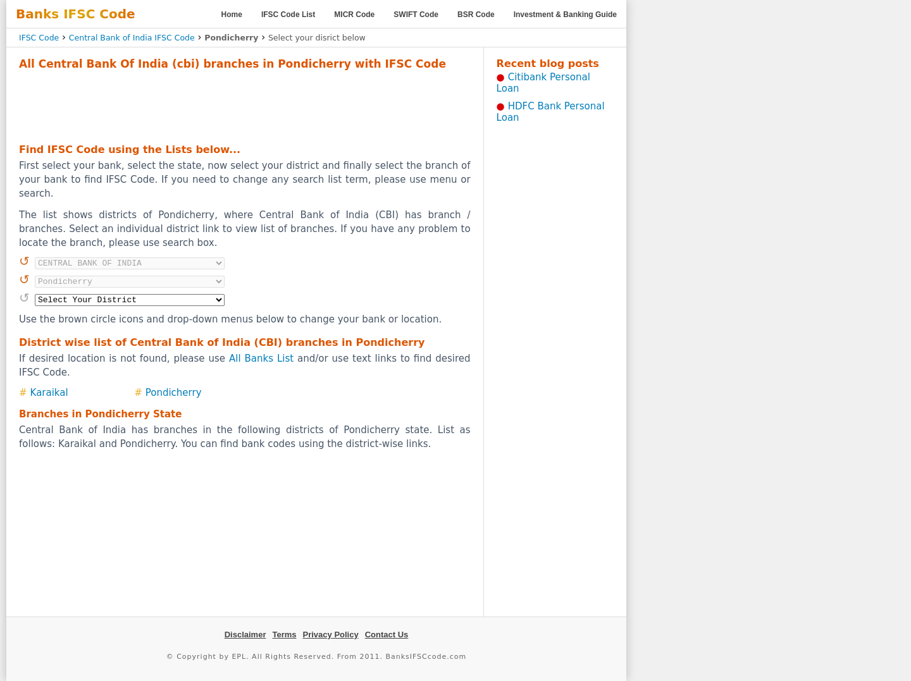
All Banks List (261, 358)
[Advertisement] (245, 105)
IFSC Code (39, 37)
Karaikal (49, 392)
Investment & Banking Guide (565, 14)
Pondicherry (174, 392)
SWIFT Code (416, 14)
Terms (284, 634)
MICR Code (354, 14)
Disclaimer (245, 634)
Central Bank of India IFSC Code (132, 37)
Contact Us (387, 634)
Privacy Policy (331, 634)
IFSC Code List (288, 14)
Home (231, 14)
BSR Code (476, 14)
